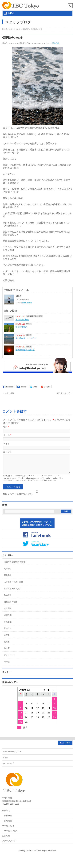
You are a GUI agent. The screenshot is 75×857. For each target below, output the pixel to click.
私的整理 (8, 598)
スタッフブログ (9, 841)
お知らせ (6, 836)
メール (7, 435)
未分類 (7, 665)
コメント (7, 452)
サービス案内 (8, 826)
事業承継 (8, 625)
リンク (5, 758)
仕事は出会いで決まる (25, 350)
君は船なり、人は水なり (26, 338)
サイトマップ (8, 763)
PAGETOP (65, 743)
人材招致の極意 (22, 319)
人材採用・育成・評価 (34, 316)
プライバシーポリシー (11, 752)
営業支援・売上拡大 (12, 592)
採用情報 (8, 821)
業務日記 (55, 43)
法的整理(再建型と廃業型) (15, 565)
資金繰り (8, 572)
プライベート (9, 658)
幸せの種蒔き (21, 327)
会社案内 (6, 811)
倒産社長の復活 (10, 605)
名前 (6, 426)
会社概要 (8, 816)
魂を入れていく (65, 393)
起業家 (7, 645)
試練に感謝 (8, 393)
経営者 (28, 346)
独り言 (28, 324)
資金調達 (8, 612)
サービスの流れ (11, 831)
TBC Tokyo (34, 851)
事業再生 (8, 578)
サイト (6, 443)
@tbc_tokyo (27, 303)
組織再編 (8, 618)
